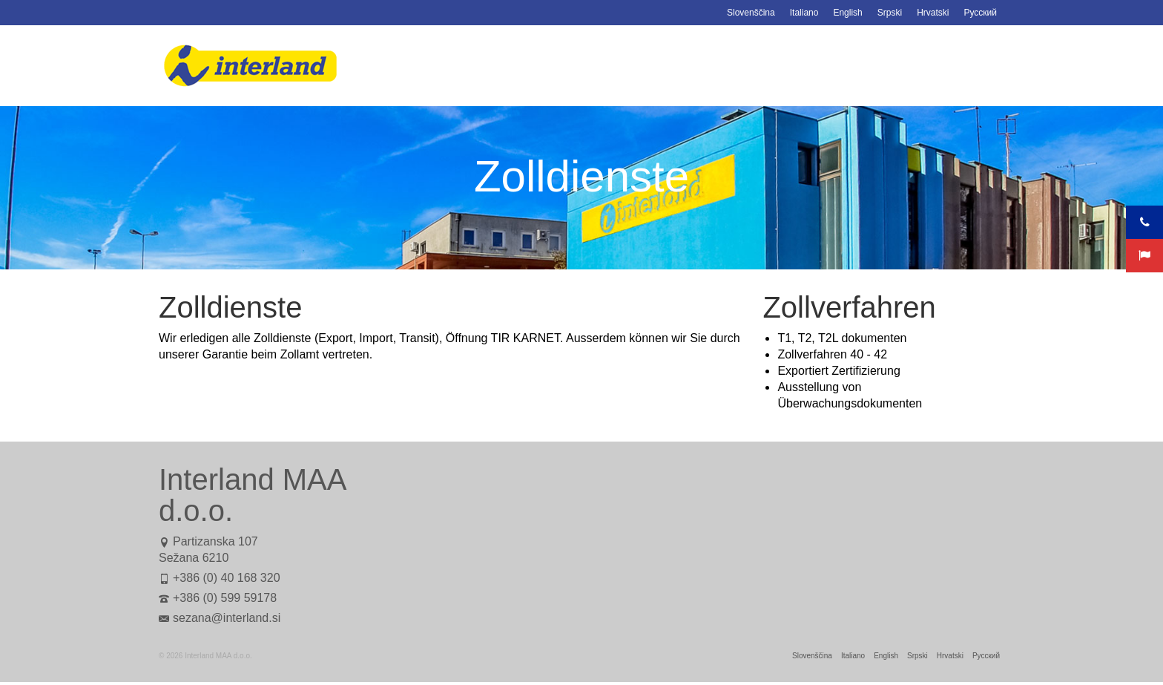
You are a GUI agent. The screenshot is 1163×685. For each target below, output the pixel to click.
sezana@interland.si (219, 618)
